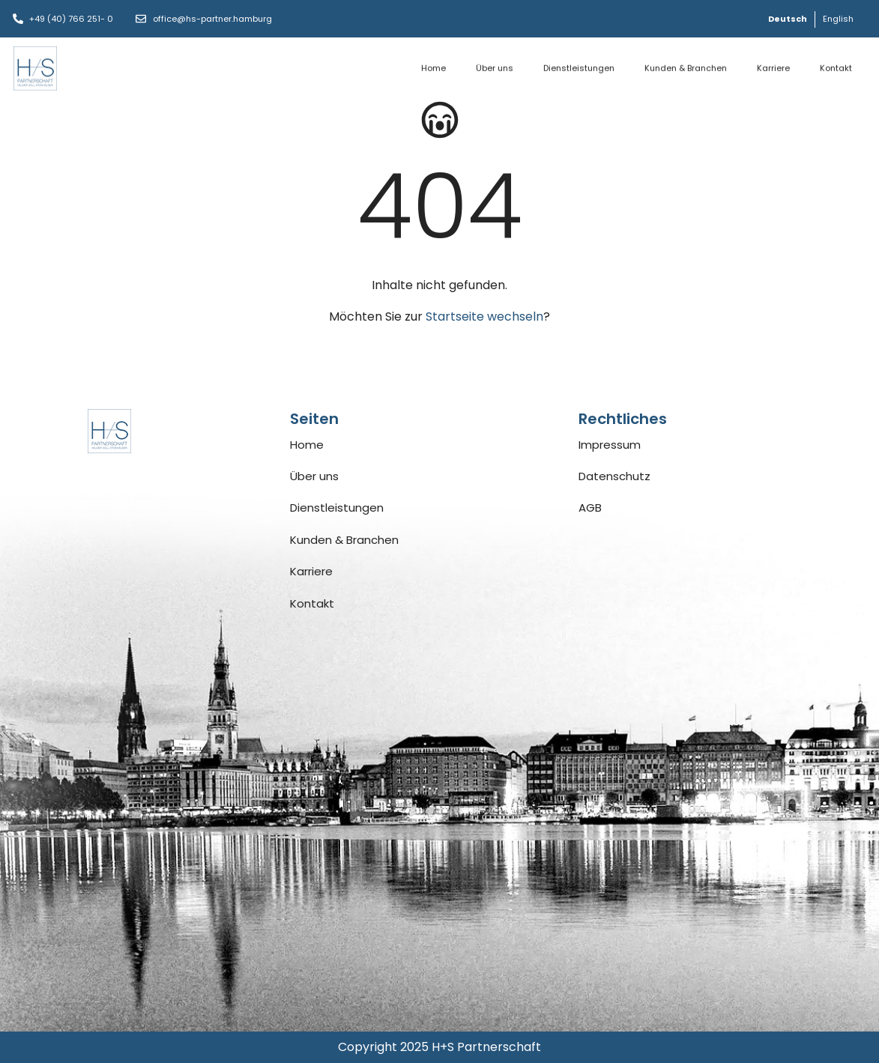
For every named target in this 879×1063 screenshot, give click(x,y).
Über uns (494, 62)
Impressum (610, 444)
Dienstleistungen (578, 62)
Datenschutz (614, 476)
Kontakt (836, 62)
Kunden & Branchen (685, 62)
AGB (590, 507)
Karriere (773, 62)
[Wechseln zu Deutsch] (788, 19)
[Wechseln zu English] (838, 19)
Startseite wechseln (484, 316)
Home (433, 62)
